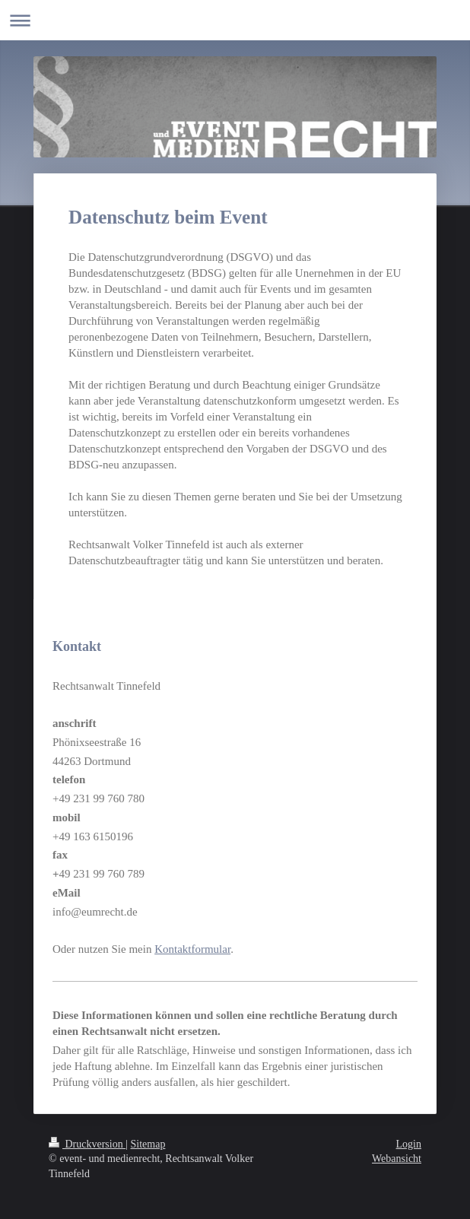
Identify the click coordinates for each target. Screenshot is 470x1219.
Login (408, 1144)
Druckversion (87, 1144)
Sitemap (148, 1144)
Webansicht (396, 1158)
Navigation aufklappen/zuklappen (235, 20)
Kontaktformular (192, 949)
